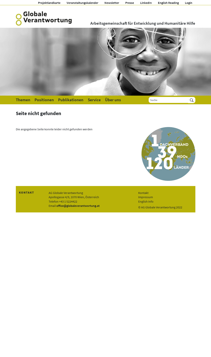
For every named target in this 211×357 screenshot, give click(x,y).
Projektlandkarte (49, 3)
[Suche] (168, 100)
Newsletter (111, 3)
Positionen (44, 99)
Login (188, 3)
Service (94, 99)
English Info (145, 201)
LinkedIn (146, 3)
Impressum (145, 197)
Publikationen (70, 99)
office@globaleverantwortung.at (78, 206)
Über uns (113, 99)
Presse (129, 3)
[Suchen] (191, 100)
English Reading (168, 3)
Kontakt (143, 193)
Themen (23, 99)
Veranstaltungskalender (82, 3)
